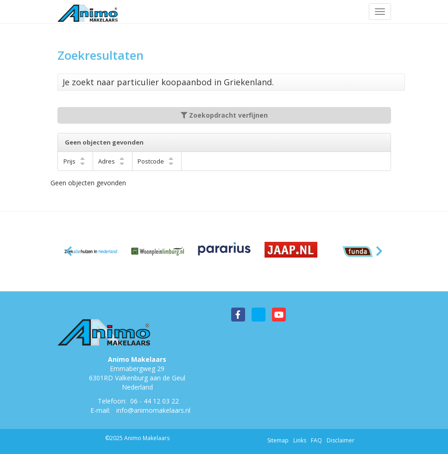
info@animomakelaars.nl (153, 410)
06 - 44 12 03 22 (154, 401)
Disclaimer (340, 440)
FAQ (316, 440)
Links (299, 440)
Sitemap (278, 440)
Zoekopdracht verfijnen (224, 115)
